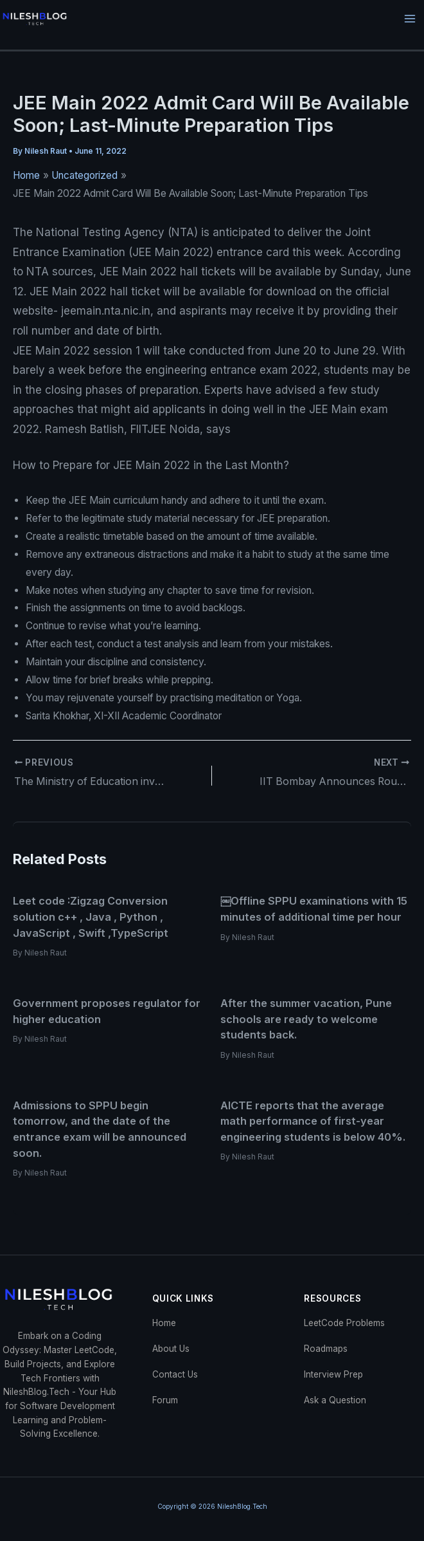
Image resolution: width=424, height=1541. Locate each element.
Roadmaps (326, 1348)
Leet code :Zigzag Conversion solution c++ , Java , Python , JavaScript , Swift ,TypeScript (90, 916)
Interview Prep (333, 1374)
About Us (171, 1348)
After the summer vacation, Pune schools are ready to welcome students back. (306, 1018)
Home (164, 1322)
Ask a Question (335, 1399)
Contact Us (175, 1374)
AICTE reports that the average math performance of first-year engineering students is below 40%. (312, 1120)
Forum (165, 1399)
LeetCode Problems (344, 1322)
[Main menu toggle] (410, 19)
